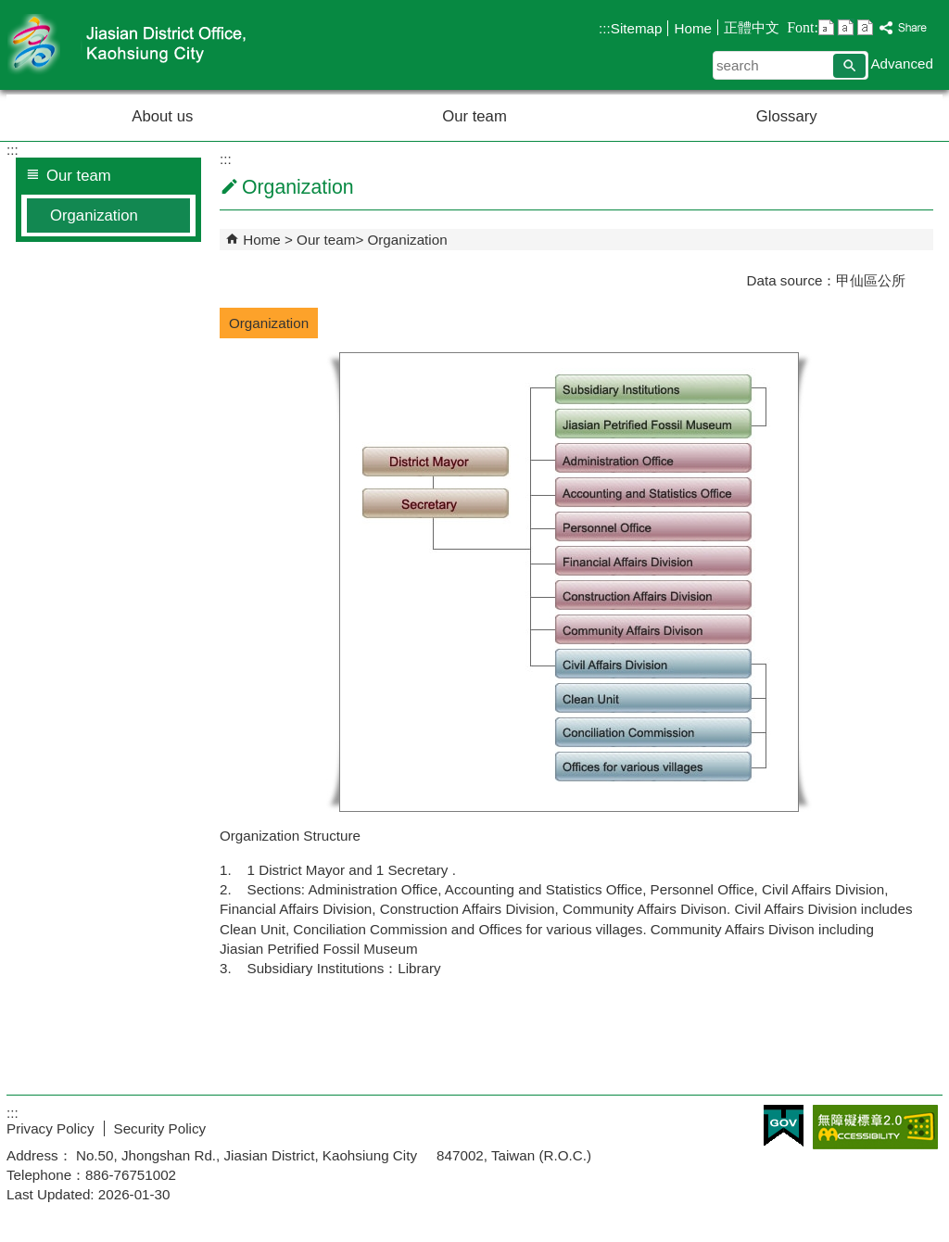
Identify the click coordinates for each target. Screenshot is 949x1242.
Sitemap (637, 28)
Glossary (786, 116)
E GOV (783, 1126)
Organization (94, 215)
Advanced (901, 63)
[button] (849, 66)
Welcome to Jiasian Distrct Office (163, 45)
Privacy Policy (50, 1128)
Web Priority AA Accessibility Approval (875, 1127)
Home (693, 28)
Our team (474, 116)
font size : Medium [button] (845, 27)
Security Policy (160, 1128)
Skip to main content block (9, 9)
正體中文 (751, 27)
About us (162, 116)
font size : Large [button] (865, 27)
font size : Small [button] (826, 27)
